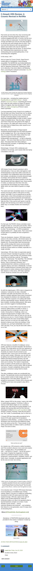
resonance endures (11, 101)
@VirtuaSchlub (10, 512)
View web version (16, 569)
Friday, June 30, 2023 (17, 550)
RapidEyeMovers (6, 100)
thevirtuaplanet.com (22, 512)
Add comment (5, 558)
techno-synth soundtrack (20, 410)
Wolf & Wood (17, 100)
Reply (6, 555)
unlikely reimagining (12, 107)
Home (16, 566)
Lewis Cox (8, 550)
